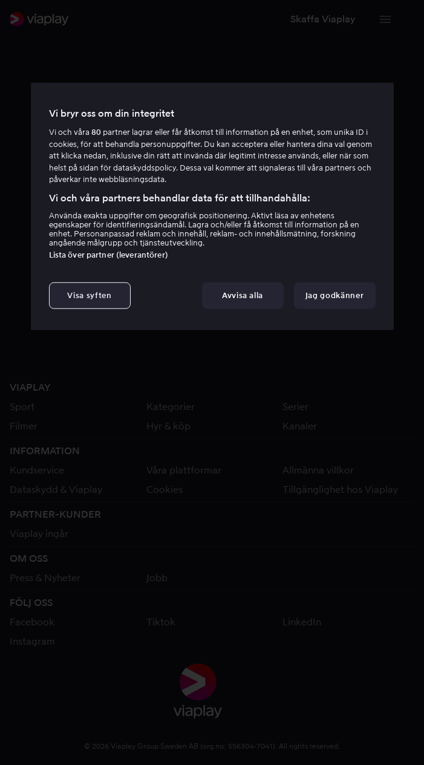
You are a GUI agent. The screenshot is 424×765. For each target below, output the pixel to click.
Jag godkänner (334, 295)
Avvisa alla (242, 295)
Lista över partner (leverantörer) (108, 254)
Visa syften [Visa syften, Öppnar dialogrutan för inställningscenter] (89, 295)
